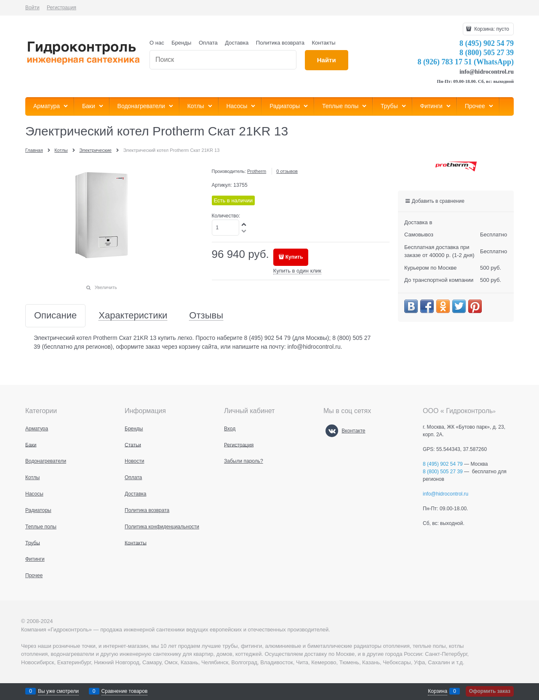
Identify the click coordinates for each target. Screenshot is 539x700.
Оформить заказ (489, 691)
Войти (32, 8)
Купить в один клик (297, 271)
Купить (294, 257)
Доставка (236, 43)
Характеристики (133, 316)
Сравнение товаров (124, 691)
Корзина (437, 691)
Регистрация (61, 8)
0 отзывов (287, 171)
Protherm (256, 171)
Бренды (181, 43)
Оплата (208, 43)
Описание (55, 316)
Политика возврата (280, 43)
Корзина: (491, 29)
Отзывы (206, 316)
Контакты (324, 43)
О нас (156, 43)
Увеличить (106, 287)
